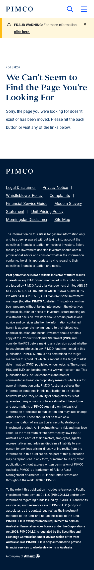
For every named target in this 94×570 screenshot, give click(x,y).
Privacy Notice (55, 187)
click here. (22, 32)
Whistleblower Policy (24, 195)
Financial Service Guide (26, 203)
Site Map (62, 219)
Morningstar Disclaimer (26, 219)
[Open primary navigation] (84, 9)
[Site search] (70, 9)
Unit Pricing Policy (47, 211)
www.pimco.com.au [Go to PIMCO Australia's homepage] (66, 370)
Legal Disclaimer (21, 187)
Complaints (60, 195)
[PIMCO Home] (19, 9)
